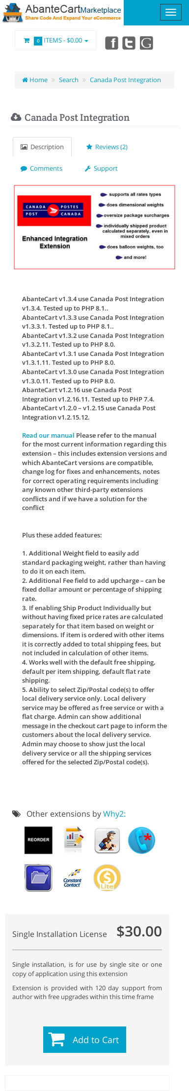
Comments (41, 168)
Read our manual (48, 435)
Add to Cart (96, 1040)
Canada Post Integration (125, 79)
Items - (55, 40)
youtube (147, 42)
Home (35, 79)
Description (42, 146)
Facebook (111, 42)
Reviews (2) (107, 146)
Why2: (114, 813)
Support (101, 168)
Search (69, 79)
